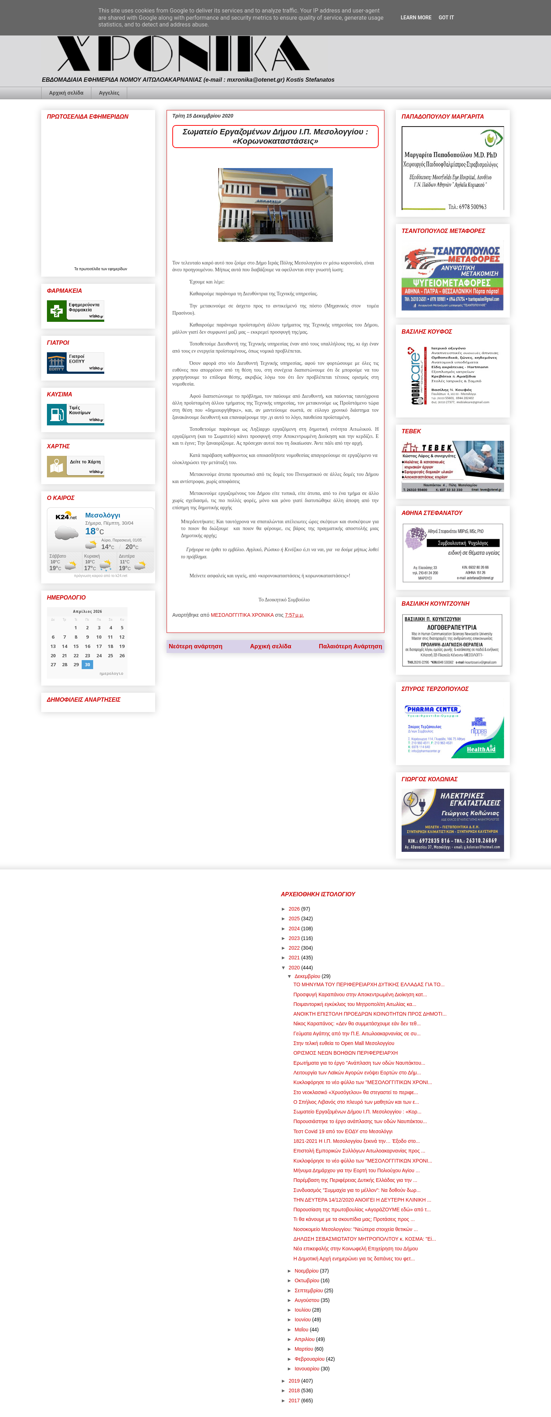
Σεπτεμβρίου (309, 1290)
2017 (295, 1400)
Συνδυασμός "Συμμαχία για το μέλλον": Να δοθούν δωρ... (357, 1190)
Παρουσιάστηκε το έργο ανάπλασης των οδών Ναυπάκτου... (360, 1121)
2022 (295, 948)
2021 (295, 957)
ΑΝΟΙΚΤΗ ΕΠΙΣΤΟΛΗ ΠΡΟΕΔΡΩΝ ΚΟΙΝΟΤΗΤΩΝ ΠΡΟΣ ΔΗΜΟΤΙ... (370, 1014)
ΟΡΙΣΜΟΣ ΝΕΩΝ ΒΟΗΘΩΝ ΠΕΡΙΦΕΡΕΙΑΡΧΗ (345, 1053)
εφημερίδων (117, 269)
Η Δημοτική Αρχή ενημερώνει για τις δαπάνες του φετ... (354, 1258)
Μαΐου (302, 1329)
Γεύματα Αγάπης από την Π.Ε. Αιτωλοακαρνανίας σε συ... (357, 1033)
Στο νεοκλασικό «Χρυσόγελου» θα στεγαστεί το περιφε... (355, 1092)
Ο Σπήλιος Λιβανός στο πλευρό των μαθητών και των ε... (356, 1102)
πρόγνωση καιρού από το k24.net (101, 576)
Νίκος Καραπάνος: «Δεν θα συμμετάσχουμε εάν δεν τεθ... (357, 1023)
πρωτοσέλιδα (90, 269)
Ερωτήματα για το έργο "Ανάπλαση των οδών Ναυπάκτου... (359, 1063)
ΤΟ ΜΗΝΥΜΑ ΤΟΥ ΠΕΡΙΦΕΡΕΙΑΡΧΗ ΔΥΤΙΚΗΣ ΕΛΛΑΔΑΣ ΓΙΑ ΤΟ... (369, 984)
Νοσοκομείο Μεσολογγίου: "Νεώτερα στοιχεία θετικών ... (355, 1229)
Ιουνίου (303, 1319)
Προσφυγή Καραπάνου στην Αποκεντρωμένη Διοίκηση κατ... (360, 994)
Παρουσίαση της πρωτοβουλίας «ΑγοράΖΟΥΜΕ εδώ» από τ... (362, 1209)
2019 (295, 1381)
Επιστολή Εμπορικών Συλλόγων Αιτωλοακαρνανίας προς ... (359, 1151)
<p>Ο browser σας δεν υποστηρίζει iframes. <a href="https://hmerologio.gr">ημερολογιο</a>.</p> (87, 643)
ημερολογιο (111, 673)
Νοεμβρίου (307, 1271)
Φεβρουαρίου (310, 1359)
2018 (295, 1390)
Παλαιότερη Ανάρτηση (350, 646)
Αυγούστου (307, 1300)
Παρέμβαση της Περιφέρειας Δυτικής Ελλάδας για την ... (355, 1180)
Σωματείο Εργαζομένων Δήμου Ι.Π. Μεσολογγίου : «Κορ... (357, 1112)
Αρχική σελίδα (66, 93)
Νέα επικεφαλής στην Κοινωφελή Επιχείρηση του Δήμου (355, 1248)
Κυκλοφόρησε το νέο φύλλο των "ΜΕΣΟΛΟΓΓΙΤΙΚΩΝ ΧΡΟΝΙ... (362, 1082)
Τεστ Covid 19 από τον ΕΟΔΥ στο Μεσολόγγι (343, 1131)
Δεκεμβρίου (307, 976)
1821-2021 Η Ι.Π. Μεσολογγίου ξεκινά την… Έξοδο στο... (356, 1141)
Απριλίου (305, 1339)
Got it (446, 17)
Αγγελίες (109, 93)
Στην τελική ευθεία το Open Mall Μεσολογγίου (343, 1043)
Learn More (416, 17)
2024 (295, 928)
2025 (295, 918)
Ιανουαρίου (307, 1368)
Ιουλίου (303, 1310)
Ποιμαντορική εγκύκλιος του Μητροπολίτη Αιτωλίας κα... (354, 1004)
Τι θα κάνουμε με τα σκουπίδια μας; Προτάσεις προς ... (354, 1219)
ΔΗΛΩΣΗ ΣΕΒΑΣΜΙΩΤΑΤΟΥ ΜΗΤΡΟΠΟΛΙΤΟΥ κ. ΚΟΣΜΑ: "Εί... (364, 1239)
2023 (295, 938)
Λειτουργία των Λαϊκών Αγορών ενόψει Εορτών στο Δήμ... (357, 1072)
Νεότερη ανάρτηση (195, 646)
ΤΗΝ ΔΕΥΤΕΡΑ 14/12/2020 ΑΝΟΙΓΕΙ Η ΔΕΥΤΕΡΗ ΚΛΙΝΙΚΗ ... (362, 1200)
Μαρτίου (304, 1349)
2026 (295, 909)
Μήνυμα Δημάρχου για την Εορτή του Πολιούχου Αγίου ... (356, 1170)
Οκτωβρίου (307, 1280)
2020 (295, 967)
